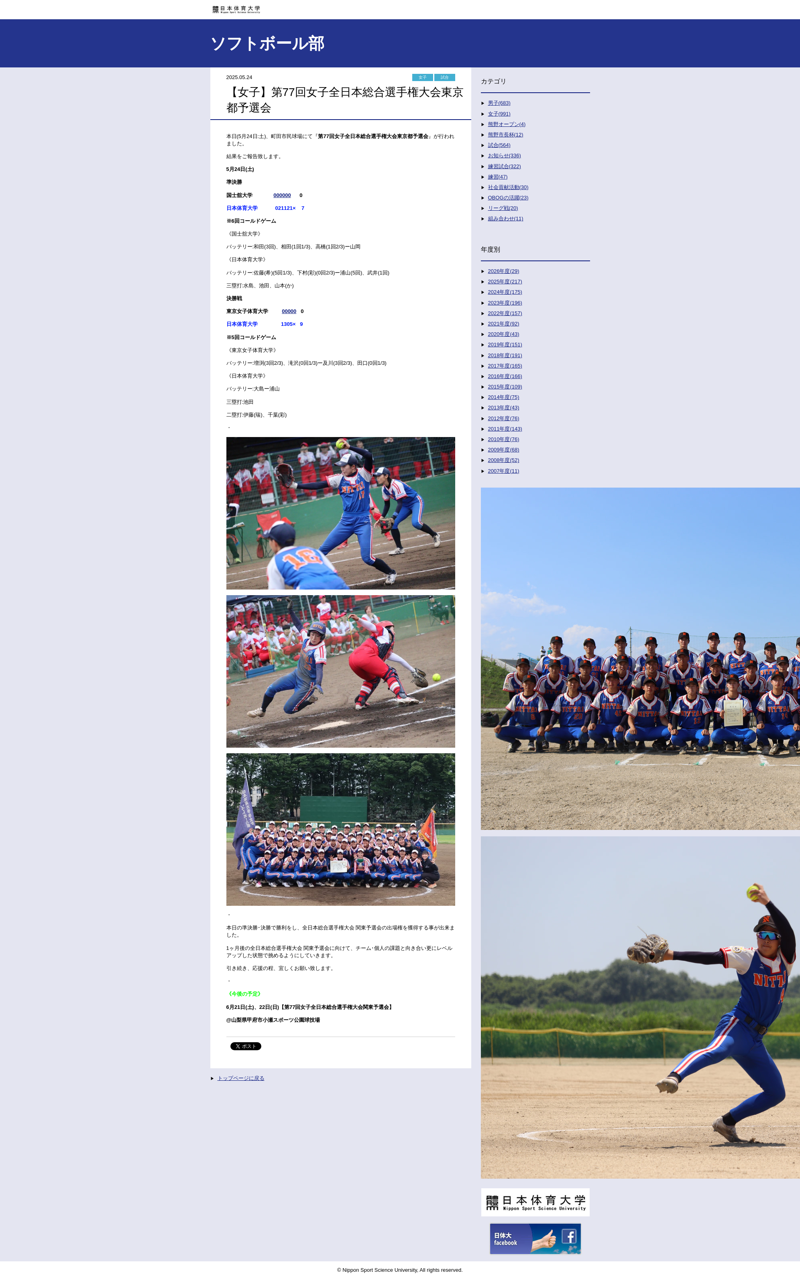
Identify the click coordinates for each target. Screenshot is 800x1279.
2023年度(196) (505, 303)
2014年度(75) (503, 397)
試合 (445, 77)
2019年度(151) (505, 345)
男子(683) (499, 103)
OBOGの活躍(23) (508, 198)
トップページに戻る (241, 1078)
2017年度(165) (505, 366)
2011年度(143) (505, 429)
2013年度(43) (503, 408)
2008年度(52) (503, 460)
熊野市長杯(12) (505, 135)
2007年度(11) (503, 471)
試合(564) (499, 145)
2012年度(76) (503, 418)
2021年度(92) (503, 324)
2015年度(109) (505, 387)
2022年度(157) (505, 313)
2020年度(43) (503, 334)
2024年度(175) (505, 292)
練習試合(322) (504, 166)
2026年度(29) (503, 271)
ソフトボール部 (267, 43)
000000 (282, 195)
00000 (289, 311)
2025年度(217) (505, 282)
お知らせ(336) (504, 156)
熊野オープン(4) (507, 124)
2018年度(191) (505, 355)
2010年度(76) (503, 439)
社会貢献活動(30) (508, 187)
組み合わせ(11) (505, 219)
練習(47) (498, 177)
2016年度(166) (505, 376)
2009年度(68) (503, 450)
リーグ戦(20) (503, 208)
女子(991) (499, 114)
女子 (423, 77)
